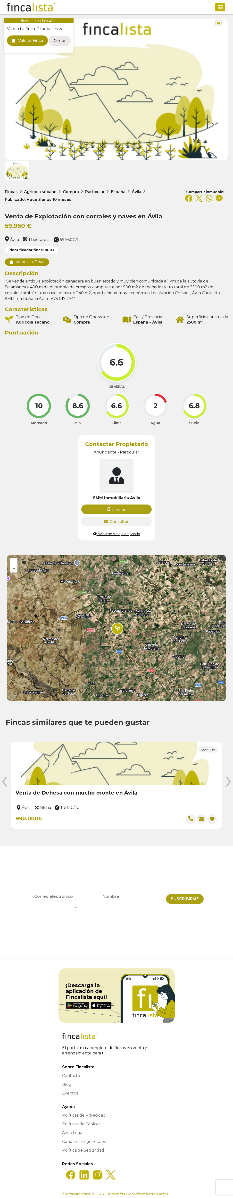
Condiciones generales (84, 1139)
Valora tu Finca (27, 262)
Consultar (116, 521)
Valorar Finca (27, 40)
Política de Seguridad (83, 1148)
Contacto (71, 1073)
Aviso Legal (72, 1130)
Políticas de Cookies (81, 1121)
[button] (117, 629)
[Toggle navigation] (220, 7)
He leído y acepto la (116, 906)
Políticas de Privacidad (84, 1113)
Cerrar (60, 40)
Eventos (70, 1090)
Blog (66, 1082)
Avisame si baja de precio (116, 534)
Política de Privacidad (138, 906)
